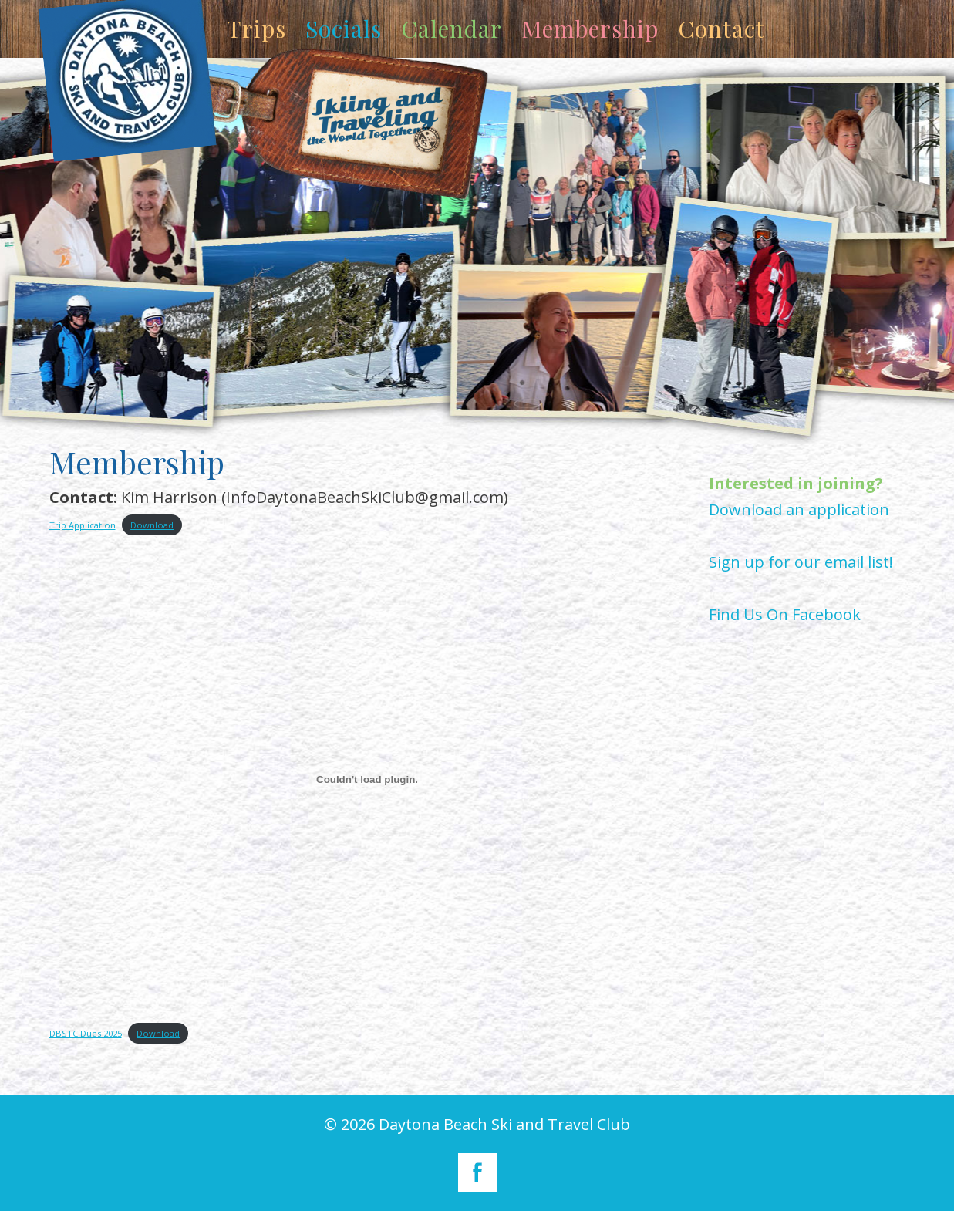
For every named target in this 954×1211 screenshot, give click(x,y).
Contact (721, 28)
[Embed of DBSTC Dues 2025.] (367, 779)
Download (152, 525)
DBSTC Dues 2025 (85, 1033)
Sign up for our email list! (801, 562)
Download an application (799, 509)
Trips (256, 28)
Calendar (451, 28)
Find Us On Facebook (785, 614)
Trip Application (82, 525)
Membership (590, 28)
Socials (343, 28)
